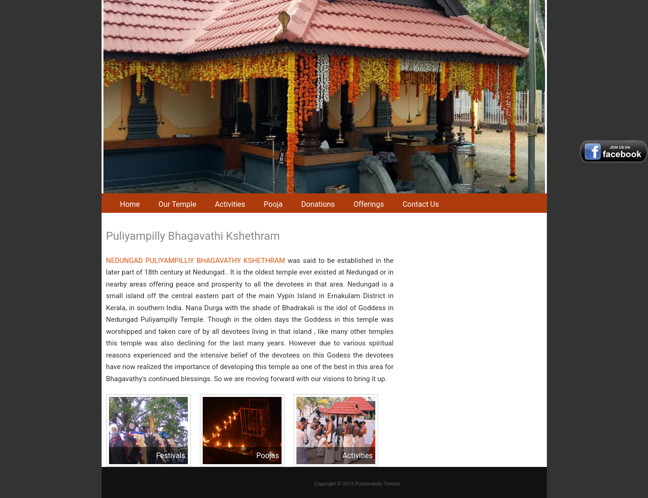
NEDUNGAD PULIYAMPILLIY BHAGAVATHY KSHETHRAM (195, 260)
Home (130, 204)
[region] (324, 96)
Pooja (273, 204)
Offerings (368, 204)
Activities (230, 204)
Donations (318, 204)
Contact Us (421, 204)
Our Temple (178, 204)
